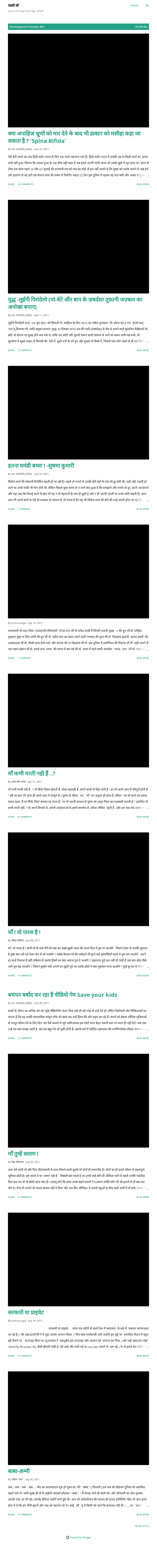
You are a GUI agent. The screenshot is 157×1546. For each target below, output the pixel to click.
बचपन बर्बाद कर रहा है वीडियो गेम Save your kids (62, 994)
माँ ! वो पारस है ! (24, 932)
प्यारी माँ (13, 5)
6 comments (25, 1197)
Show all (141, 26)
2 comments (25, 350)
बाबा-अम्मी (19, 1471)
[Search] (134, 5)
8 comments (25, 816)
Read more (143, 184)
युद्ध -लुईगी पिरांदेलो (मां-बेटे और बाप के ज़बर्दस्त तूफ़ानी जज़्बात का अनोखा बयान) (75, 303)
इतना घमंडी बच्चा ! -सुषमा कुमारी (41, 465)
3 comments (25, 1038)
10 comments (25, 184)
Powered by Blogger (78, 1537)
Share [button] (11, 184)
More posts (142, 1525)
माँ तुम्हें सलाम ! (23, 1153)
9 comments (25, 1514)
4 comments (25, 975)
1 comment (24, 508)
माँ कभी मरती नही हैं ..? (31, 773)
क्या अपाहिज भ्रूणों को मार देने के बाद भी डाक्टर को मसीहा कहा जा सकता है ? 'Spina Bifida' (74, 137)
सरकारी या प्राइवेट (26, 1312)
